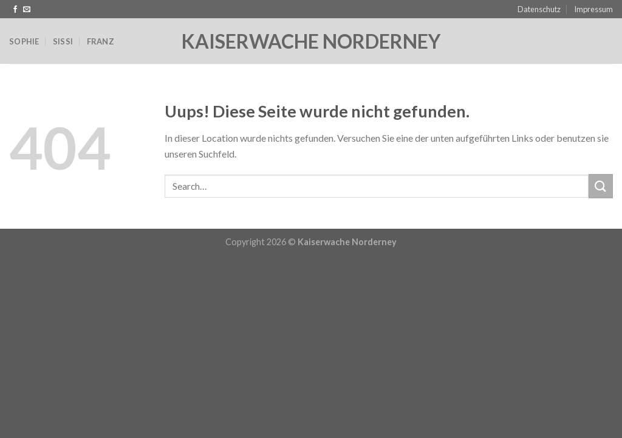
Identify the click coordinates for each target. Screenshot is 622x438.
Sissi (63, 41)
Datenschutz (539, 9)
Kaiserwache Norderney (311, 41)
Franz (100, 41)
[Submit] (601, 186)
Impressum (593, 9)
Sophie (24, 41)
